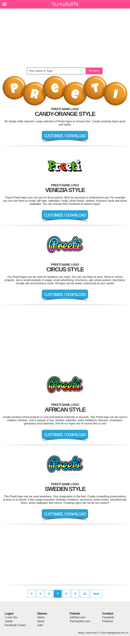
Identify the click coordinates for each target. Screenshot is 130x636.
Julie (40, 625)
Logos (9, 613)
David (40, 621)
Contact (107, 613)
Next (96, 593)
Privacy (81, 632)
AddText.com (77, 617)
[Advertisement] (65, 38)
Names (42, 613)
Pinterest (107, 621)
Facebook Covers (15, 625)
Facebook (108, 617)
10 (84, 593)
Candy (9, 621)
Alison (41, 617)
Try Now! (94, 70)
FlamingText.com (80, 621)
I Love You (11, 617)
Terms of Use (91, 632)
